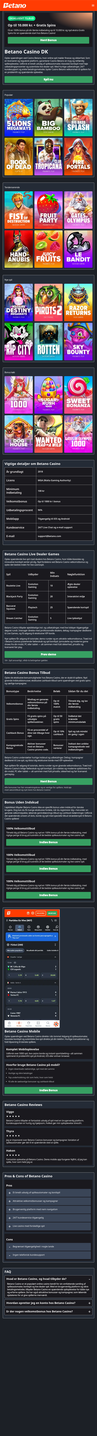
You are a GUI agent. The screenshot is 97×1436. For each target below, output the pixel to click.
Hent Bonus (48, 40)
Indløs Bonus (48, 842)
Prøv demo (48, 654)
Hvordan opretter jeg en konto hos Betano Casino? (48, 1303)
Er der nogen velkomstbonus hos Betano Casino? (48, 1311)
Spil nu (48, 79)
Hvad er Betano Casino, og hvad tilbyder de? (48, 1279)
